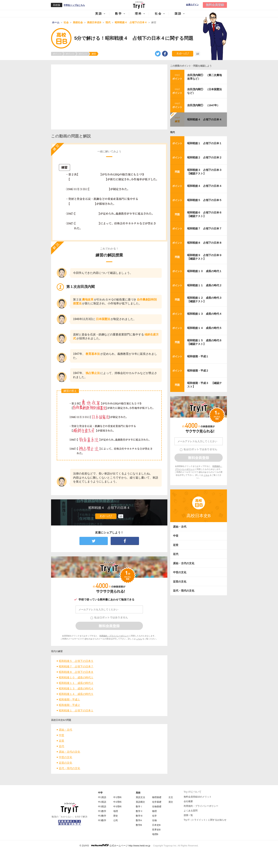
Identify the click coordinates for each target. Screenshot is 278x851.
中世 (61, 735)
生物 (154, 820)
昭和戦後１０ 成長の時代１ (76, 677)
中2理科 (117, 802)
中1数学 (102, 811)
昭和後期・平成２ (69, 704)
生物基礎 (156, 806)
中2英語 (102, 802)
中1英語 (102, 797)
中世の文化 (65, 757)
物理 (154, 811)
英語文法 (140, 797)
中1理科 (117, 797)
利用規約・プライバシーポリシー (114, 636)
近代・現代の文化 (69, 768)
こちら (139, 639)
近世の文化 (65, 762)
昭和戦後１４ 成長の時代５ (76, 693)
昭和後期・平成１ (69, 699)
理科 (138, 13)
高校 (138, 792)
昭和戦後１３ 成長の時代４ (76, 688)
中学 (100, 792)
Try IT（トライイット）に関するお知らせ (205, 820)
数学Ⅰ (139, 806)
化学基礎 (156, 802)
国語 (178, 13)
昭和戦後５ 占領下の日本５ (76, 660)
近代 (61, 746)
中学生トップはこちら (74, 5)
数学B (139, 825)
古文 (170, 797)
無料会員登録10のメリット (198, 796)
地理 (115, 811)
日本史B (156, 825)
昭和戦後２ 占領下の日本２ (204, 157)
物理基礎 (156, 797)
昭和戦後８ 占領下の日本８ (76, 671)
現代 (172, 132)
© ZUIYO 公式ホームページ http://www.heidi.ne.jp (115, 845)
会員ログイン (192, 5)
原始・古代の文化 (69, 751)
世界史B (156, 829)
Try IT (139, 5)
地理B (155, 834)
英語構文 (140, 802)
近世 (61, 740)
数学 (118, 13)
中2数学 (102, 815)
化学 (154, 815)
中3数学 (102, 820)
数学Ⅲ (139, 815)
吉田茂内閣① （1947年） (203, 105)
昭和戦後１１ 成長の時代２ (76, 682)
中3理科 (117, 806)
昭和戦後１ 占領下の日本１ (76, 710)
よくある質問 (191, 810)
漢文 (170, 802)
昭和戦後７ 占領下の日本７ (76, 666)
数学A (139, 820)
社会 (158, 13)
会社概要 (188, 801)
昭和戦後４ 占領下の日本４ (204, 119)
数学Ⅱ (139, 811)
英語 (98, 13)
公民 (115, 820)
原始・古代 (65, 729)
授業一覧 (188, 815)
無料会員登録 (215, 5)
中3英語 (102, 806)
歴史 (115, 815)
